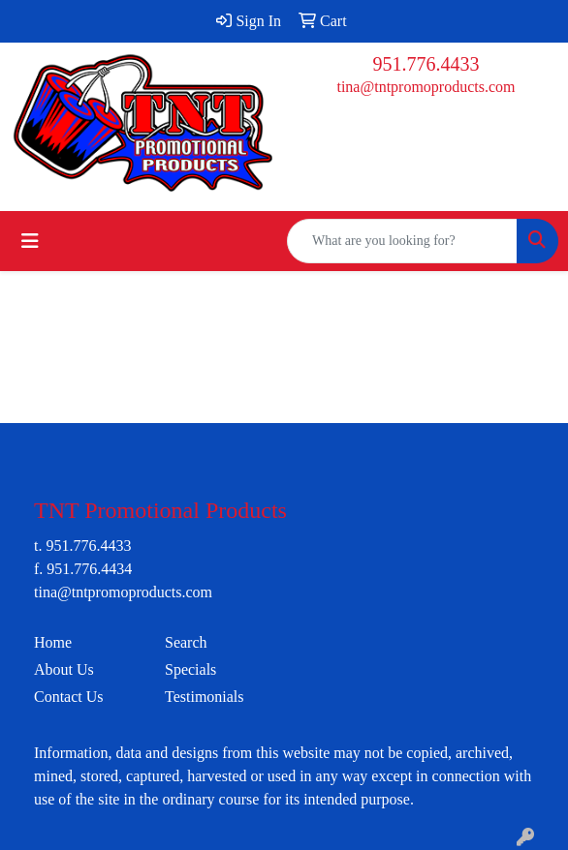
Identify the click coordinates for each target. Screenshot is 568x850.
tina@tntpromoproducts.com (425, 86)
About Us (64, 669)
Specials (190, 669)
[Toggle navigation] (30, 241)
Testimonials (204, 696)
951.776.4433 (426, 64)
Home (53, 642)
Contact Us (69, 696)
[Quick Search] (402, 241)
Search (186, 642)
